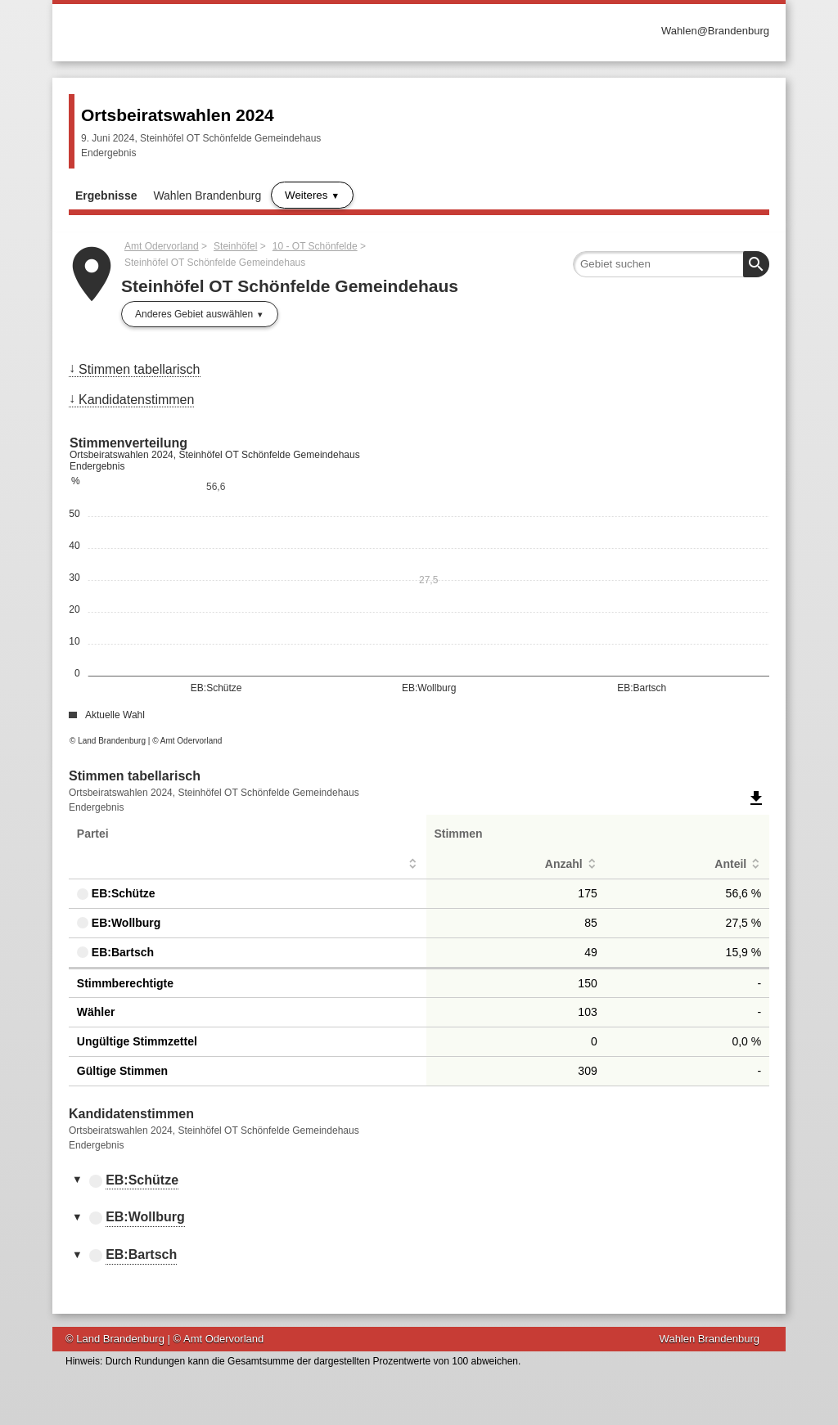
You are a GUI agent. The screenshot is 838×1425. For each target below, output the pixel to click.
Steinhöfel (235, 246)
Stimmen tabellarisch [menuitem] (139, 369)
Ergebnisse (106, 195)
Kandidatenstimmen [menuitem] (136, 400)
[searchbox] (671, 264)
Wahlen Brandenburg (207, 195)
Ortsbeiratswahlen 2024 (177, 115)
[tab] (419, 1181)
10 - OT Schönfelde (315, 246)
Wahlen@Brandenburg (715, 31)
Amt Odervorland (161, 246)
